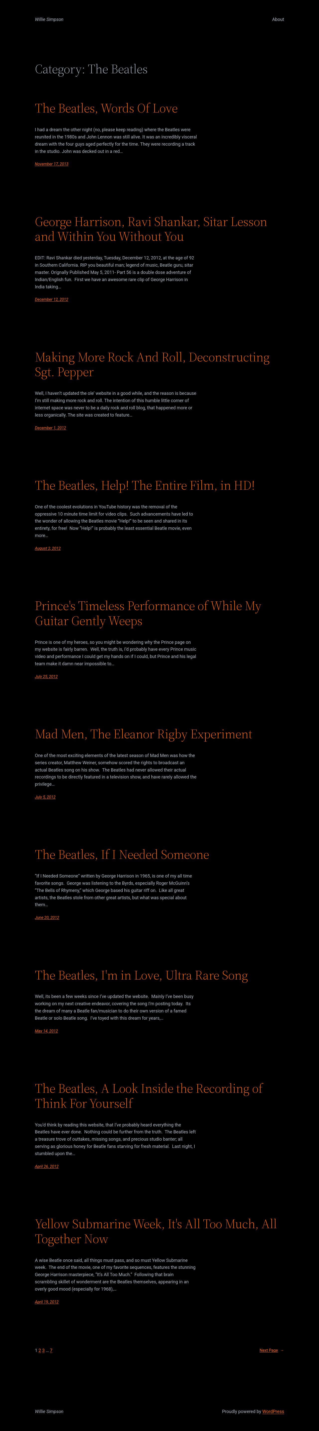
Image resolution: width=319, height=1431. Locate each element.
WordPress (273, 1411)
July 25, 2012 (46, 676)
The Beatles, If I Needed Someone (122, 854)
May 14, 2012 (46, 1031)
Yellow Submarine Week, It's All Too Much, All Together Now (156, 1231)
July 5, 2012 (45, 797)
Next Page (272, 1350)
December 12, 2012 (51, 299)
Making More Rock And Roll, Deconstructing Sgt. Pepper (152, 364)
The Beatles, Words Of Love (106, 108)
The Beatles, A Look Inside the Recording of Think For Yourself (149, 1096)
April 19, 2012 (47, 1302)
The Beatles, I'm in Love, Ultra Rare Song (141, 975)
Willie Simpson (49, 19)
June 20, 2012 (47, 917)
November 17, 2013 (51, 164)
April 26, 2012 (47, 1166)
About (278, 19)
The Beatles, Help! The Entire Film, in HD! (145, 485)
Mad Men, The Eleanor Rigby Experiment (143, 733)
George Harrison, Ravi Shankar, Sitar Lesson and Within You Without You (151, 229)
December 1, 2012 (50, 428)
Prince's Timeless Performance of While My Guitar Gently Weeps (148, 613)
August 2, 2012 (48, 548)
